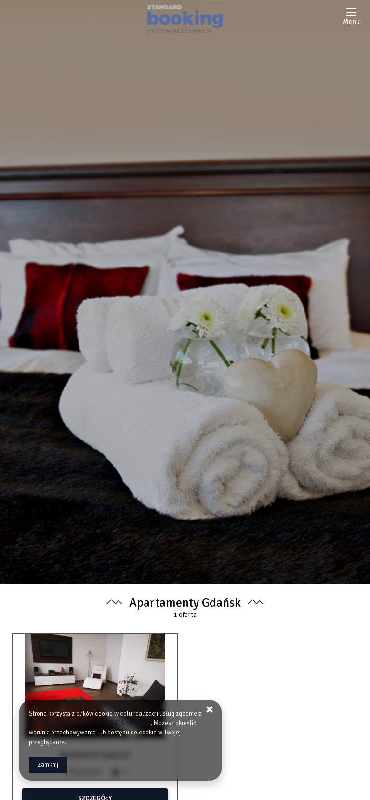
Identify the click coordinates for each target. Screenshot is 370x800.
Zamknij (48, 765)
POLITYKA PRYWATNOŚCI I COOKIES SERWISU (90, 723)
